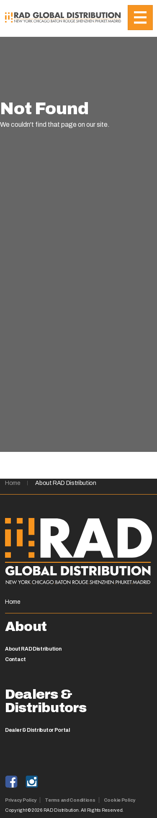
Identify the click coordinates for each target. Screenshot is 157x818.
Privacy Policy (20, 800)
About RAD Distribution (65, 483)
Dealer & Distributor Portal (37, 730)
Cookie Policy (119, 800)
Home (13, 483)
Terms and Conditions (70, 800)
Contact (15, 659)
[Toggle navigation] (140, 17)
